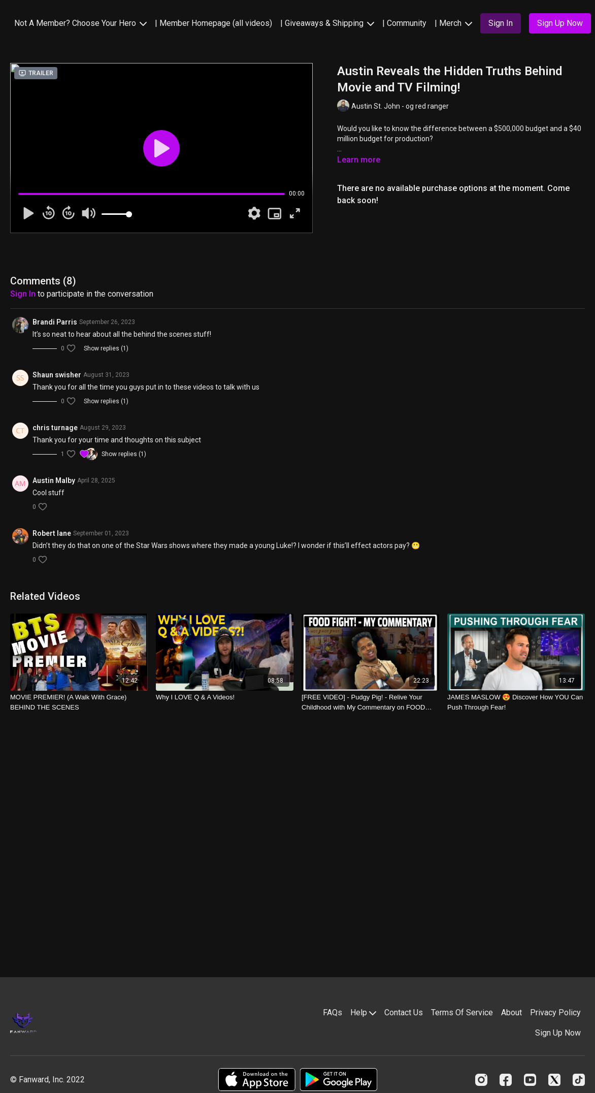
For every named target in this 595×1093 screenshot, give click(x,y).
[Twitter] (554, 1080)
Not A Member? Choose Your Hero (80, 23)
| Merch (453, 23)
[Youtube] (530, 1080)
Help (363, 1012)
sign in (23, 294)
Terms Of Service (462, 1012)
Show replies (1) (106, 348)
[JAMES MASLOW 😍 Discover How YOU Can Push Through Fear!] (516, 702)
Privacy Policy (555, 1012)
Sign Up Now (558, 1033)
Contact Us (403, 1012)
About (511, 1012)
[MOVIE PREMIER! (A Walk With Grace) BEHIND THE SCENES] (79, 702)
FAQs (332, 1012)
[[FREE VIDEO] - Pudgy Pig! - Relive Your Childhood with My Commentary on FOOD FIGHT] (370, 702)
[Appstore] (256, 1079)
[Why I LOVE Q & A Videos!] (224, 697)
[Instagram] (481, 1080)
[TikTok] (579, 1080)
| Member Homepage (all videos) (213, 23)
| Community (404, 23)
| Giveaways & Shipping (327, 23)
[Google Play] (339, 1079)
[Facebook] (506, 1080)
